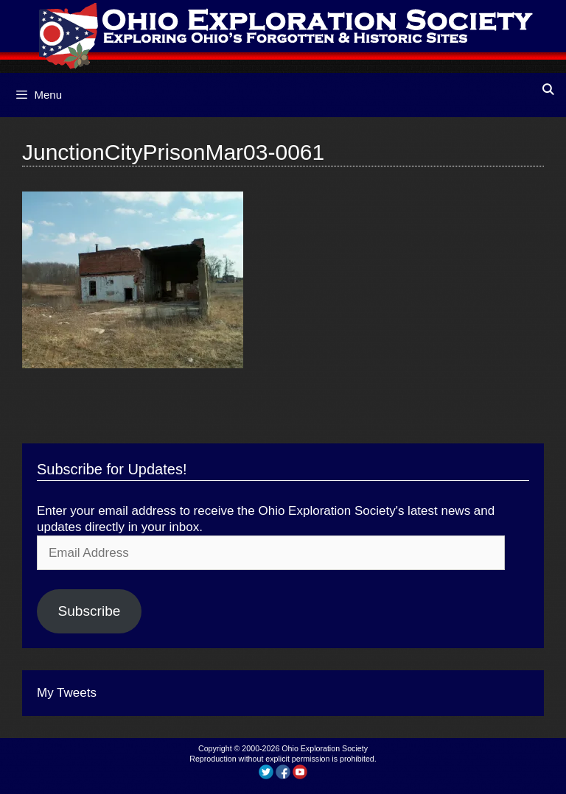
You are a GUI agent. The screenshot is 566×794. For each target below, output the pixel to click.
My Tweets (67, 693)
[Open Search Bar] (548, 89)
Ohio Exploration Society (325, 748)
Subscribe (88, 611)
